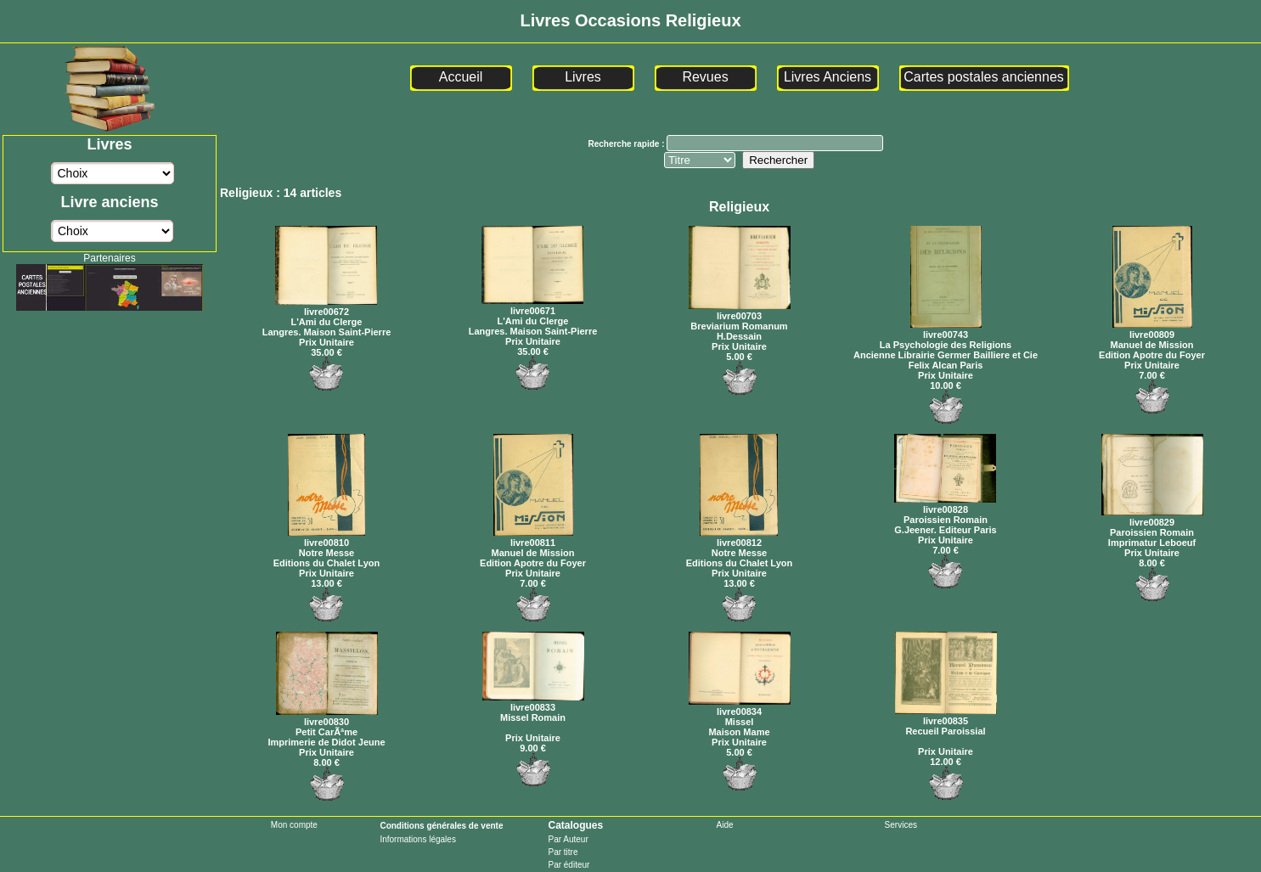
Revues (705, 77)
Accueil (461, 77)
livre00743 (946, 329)
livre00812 (739, 537)
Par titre (562, 852)
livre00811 (533, 537)
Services (901, 825)
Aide (725, 825)
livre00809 (1152, 329)
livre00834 (740, 706)
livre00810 (326, 537)
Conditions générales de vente (441, 825)
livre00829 (1152, 517)
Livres (583, 77)
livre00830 (327, 716)
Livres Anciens (827, 77)
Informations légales (418, 839)
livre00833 (533, 702)
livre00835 (946, 716)
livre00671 (532, 305)
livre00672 (326, 306)
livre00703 (740, 311)
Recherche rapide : (627, 144)
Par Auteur (568, 839)
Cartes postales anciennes (984, 77)
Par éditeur (568, 864)
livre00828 (945, 504)
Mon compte (294, 825)
